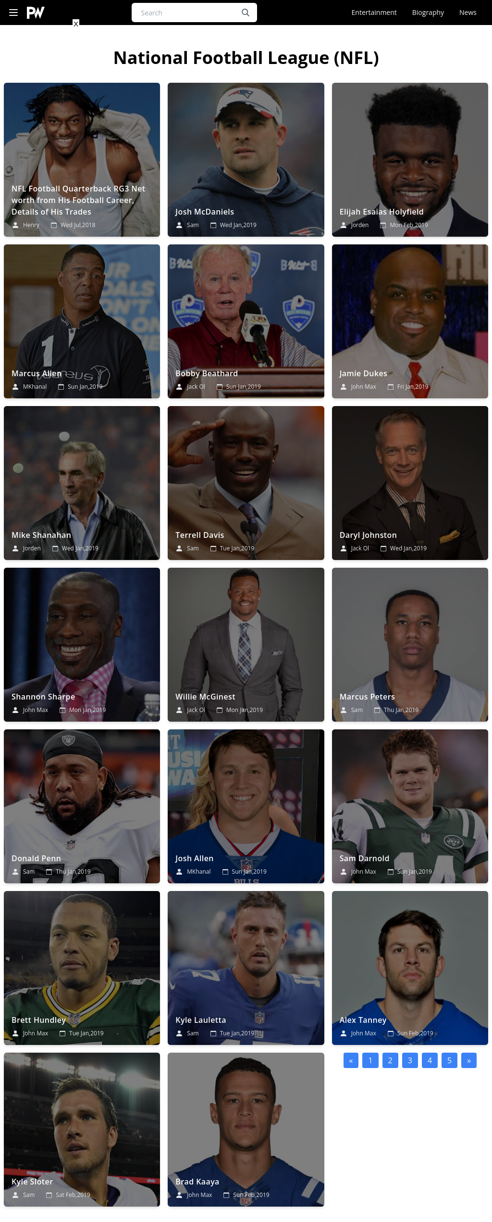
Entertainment (374, 12)
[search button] (245, 12)
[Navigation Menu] (13, 13)
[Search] (194, 12)
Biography (428, 12)
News (468, 12)
